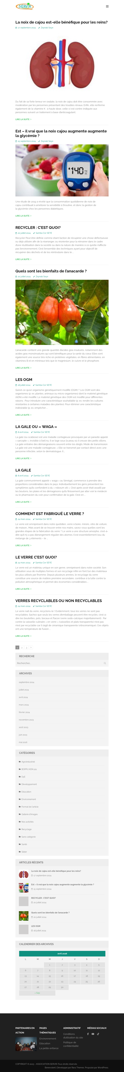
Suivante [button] (34, 1043)
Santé (24, 844)
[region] (26, 1044)
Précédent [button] (19, 1043)
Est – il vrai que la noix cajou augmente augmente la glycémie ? (62, 884)
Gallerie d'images (30, 814)
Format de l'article (30, 807)
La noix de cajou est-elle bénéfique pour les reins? (61, 22)
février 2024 (24, 712)
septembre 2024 (26, 682)
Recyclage (27, 829)
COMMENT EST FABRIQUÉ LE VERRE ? (49, 513)
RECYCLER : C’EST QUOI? (38, 227)
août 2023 (23, 727)
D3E (23, 777)
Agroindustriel (28, 762)
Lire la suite (22, 119)
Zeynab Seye (47, 27)
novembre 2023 (26, 720)
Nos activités (28, 822)
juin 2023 (23, 735)
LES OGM (23, 379)
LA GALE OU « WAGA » (36, 426)
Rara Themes (78, 1067)
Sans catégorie (29, 837)
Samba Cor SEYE (44, 233)
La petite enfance (49, 1048)
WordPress (103, 1067)
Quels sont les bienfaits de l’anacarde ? (51, 271)
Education (26, 792)
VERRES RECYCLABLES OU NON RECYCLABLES (58, 600)
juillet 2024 (24, 690)
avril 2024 (23, 697)
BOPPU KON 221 (29, 769)
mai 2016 (23, 742)
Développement (29, 784)
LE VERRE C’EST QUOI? (36, 557)
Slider (24, 852)
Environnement (29, 799)
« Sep (37, 993)
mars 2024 (24, 705)
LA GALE (23, 470)
